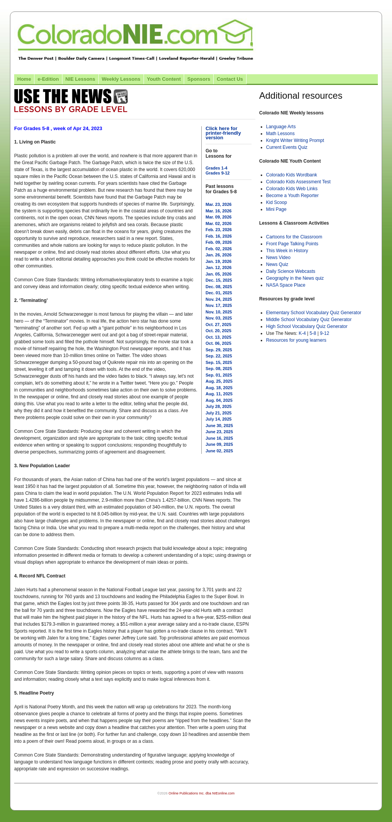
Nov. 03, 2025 (219, 318)
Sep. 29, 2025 (219, 349)
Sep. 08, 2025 (219, 368)
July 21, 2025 (219, 413)
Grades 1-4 (216, 168)
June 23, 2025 (219, 431)
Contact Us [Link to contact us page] (230, 79)
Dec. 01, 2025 (219, 292)
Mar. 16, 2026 (219, 211)
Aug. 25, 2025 (219, 381)
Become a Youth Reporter (292, 195)
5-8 (314, 333)
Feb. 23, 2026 (219, 229)
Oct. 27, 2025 (218, 324)
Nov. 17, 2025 (219, 305)
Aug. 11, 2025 (219, 393)
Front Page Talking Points (292, 243)
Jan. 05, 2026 (219, 274)
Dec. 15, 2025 (219, 280)
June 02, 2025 (219, 451)
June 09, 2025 (219, 444)
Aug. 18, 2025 (219, 387)
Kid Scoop (276, 202)
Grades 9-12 (218, 173)
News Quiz (277, 264)
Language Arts (281, 126)
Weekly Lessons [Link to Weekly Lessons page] (121, 79)
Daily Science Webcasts (290, 271)
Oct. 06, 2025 (218, 343)
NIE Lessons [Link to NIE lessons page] (80, 79)
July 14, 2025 (219, 419)
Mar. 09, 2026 (219, 217)
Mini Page (276, 209)
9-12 (324, 333)
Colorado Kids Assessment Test (298, 181)
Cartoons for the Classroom (294, 237)
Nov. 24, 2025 (219, 299)
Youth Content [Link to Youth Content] (164, 79)
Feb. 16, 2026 (219, 236)
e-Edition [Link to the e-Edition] (48, 79)
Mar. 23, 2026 (219, 204)
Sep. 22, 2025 (219, 356)
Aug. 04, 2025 (219, 400)
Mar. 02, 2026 (219, 223)
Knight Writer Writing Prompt (295, 140)
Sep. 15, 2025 (219, 362)
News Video (278, 257)
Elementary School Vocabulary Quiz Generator (313, 312)
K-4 (302, 333)
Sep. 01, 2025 (219, 375)
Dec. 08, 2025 (219, 286)
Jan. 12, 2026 (219, 267)
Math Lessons (280, 133)
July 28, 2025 (219, 406)
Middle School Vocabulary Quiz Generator (308, 319)
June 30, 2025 (219, 425)
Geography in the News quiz (295, 278)
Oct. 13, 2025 (218, 337)
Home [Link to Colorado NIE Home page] (24, 79)
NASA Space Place (285, 285)
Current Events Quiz (286, 147)
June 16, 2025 (219, 438)
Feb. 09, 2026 (219, 242)
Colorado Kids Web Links (292, 188)
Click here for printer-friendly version (223, 133)
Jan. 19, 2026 (219, 261)
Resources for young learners (296, 340)
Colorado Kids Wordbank (291, 175)
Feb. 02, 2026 (219, 248)
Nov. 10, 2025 (219, 312)
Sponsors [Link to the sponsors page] (198, 79)
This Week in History (287, 250)
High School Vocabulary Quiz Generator (307, 326)
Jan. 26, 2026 (219, 255)
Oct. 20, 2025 (218, 330)
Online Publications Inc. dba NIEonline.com (201, 793)
